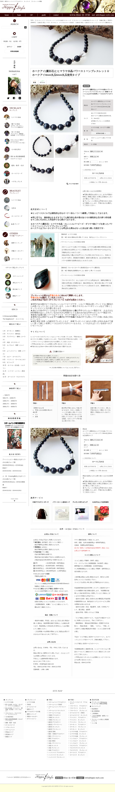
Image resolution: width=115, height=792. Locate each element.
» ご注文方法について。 (90, 458)
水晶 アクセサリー (54, 750)
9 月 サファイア (8, 362)
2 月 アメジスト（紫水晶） (12, 334)
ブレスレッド (31, 699)
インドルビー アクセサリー (78, 738)
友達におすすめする (90, 178)
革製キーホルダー (32, 716)
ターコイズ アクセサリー (78, 752)
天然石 (29, 704)
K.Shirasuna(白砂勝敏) (10, 316)
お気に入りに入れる (106, 178)
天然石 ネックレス (54, 717)
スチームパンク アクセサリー (57, 702)
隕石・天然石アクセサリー (56, 734)
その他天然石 (9, 716)
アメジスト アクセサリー (78, 717)
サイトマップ (96, 706)
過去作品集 (95, 699)
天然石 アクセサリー (55, 715)
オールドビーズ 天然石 (77, 712)
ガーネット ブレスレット (78, 726)
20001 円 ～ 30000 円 (10, 404)
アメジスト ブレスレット (78, 722)
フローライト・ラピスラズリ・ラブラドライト (13, 714)
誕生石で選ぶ (42, 22)
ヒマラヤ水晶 (9, 702)
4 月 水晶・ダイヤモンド (11, 342)
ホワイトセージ (31, 718)
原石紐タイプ (9, 734)
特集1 (50, 699)
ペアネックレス (10, 727)
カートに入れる (98, 173)
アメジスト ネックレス (77, 720)
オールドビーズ (10, 725)
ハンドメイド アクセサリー (57, 752)
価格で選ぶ (103, 20)
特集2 (72, 699)
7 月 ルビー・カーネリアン (12, 357)
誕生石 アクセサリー (55, 722)
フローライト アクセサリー (78, 706)
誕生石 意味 (52, 731)
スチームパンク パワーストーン (57, 707)
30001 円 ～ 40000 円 (10, 406)
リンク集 (94, 723)
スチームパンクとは (54, 712)
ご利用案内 (95, 713)
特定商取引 (95, 709)
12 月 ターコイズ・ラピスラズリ (14, 377)
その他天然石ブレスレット (89, 20)
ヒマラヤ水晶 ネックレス (78, 734)
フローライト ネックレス (78, 708)
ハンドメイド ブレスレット (57, 757)
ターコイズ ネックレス (77, 755)
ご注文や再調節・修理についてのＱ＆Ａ (100, 716)
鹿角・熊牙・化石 (10, 722)
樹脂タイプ (8, 736)
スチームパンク (10, 729)
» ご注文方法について (89, 169)
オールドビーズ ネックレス (78, 715)
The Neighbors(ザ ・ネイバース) (13, 319)
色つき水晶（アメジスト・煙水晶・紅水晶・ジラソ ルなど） (14, 709)
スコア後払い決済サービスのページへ (86, 643)
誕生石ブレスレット (90, 22)
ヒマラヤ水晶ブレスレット (63, 20)
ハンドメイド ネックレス (56, 755)
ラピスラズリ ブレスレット (78, 750)
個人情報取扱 (96, 711)
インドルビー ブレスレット (78, 743)
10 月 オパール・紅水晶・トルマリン (14, 366)
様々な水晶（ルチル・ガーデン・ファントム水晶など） (14, 705)
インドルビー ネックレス (78, 741)
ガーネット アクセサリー (78, 724)
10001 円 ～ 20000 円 (10, 401)
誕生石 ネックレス (54, 726)
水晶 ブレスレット (54, 747)
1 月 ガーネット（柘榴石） (12, 331)
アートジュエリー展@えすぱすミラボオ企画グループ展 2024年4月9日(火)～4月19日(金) (14, 462)
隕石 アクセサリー (54, 738)
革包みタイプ (9, 732)
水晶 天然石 (52, 741)
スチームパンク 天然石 (55, 704)
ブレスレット (39, 20)
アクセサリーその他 (33, 711)
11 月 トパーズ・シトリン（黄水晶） (14, 372)
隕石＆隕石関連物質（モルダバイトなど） (14, 719)
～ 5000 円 (6, 395)
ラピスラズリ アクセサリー (78, 745)
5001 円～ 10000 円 (9, 398)
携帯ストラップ (31, 714)
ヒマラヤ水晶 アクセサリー (78, 731)
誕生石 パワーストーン (55, 724)
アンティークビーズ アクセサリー (78, 703)
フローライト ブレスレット (78, 710)
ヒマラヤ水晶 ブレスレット (78, 736)
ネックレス (9, 699)
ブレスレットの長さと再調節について (100, 720)
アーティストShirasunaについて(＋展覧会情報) (99, 703)
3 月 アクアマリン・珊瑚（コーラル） (14, 338)
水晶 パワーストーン (55, 743)
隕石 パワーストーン (55, 736)
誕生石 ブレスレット (55, 729)
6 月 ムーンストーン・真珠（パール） (14, 352)
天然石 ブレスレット (55, 720)
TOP (32, 20)
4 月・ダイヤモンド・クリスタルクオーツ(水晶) (60, 22)
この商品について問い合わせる (98, 182)
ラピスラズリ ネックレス (77, 747)
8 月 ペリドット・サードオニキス (14, 359)
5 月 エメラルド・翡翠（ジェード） (13, 346)
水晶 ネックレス (53, 745)
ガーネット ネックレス (77, 729)
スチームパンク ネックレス (57, 710)
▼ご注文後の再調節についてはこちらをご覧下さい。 (65, 367)
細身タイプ (30, 709)
